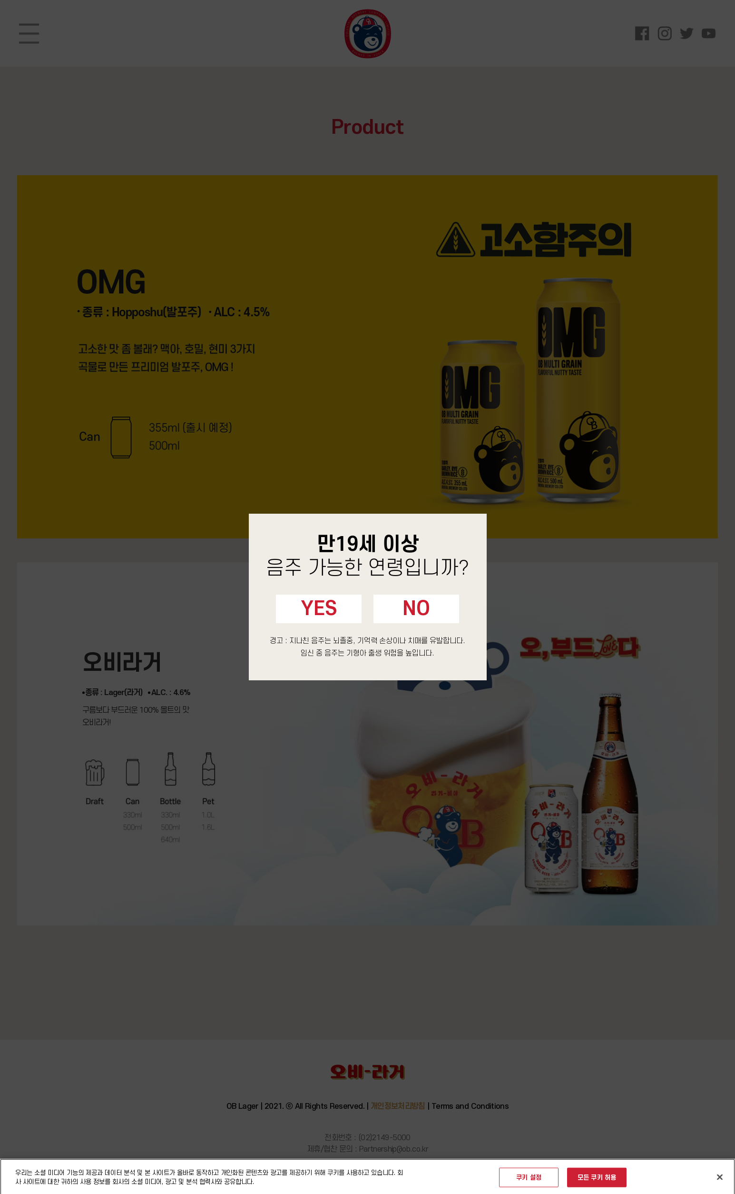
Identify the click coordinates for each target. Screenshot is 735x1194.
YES (319, 609)
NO (416, 609)
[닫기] (719, 1180)
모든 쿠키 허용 (597, 1180)
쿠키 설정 (528, 1180)
